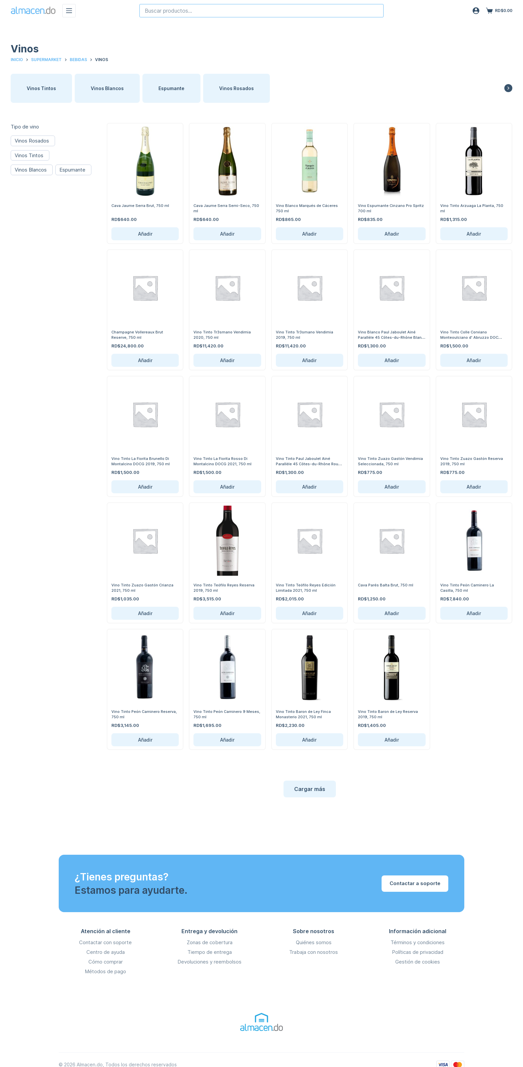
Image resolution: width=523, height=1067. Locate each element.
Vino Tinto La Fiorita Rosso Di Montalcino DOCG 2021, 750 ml (225, 461)
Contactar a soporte (415, 883)
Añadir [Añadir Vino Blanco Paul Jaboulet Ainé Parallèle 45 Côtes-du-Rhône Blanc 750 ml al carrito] (392, 360)
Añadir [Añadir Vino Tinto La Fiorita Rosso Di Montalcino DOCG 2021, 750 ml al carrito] (227, 487)
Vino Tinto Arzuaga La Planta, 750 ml (471, 208)
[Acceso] (476, 10)
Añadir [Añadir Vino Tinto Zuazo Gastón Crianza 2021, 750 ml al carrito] (145, 613)
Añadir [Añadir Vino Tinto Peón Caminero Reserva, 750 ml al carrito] (145, 740)
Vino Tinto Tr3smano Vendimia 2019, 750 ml (307, 334)
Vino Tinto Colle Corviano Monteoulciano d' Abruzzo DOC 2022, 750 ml (473, 337)
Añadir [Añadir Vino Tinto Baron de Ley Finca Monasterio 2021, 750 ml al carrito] (309, 740)
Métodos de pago (105, 971)
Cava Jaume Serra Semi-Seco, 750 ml (224, 208)
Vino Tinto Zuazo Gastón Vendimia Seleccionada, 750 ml (390, 461)
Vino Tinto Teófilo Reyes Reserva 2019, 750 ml (218, 587)
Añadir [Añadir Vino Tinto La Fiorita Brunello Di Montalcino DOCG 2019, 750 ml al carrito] (145, 487)
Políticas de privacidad (417, 952)
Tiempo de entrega (209, 952)
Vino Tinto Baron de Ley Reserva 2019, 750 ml (391, 714)
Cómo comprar (105, 962)
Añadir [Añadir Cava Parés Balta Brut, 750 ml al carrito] (392, 613)
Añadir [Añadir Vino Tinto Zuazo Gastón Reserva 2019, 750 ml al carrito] (474, 487)
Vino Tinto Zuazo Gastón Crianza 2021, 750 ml (137, 587)
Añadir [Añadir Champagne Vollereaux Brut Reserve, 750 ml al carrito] (145, 360)
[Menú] (69, 10)
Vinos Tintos (41, 88)
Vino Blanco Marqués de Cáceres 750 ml (301, 208)
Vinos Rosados (236, 88)
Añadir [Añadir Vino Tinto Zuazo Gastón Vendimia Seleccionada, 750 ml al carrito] (392, 487)
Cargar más (309, 789)
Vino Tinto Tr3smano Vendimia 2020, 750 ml (225, 334)
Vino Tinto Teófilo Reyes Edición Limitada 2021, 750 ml (309, 587)
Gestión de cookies (417, 962)
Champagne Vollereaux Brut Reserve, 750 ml (140, 334)
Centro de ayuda (105, 952)
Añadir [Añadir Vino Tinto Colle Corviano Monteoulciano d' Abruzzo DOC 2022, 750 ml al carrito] (474, 360)
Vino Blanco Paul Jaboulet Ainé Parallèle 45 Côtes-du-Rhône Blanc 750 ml (390, 337)
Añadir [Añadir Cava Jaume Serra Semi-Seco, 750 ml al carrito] (227, 234)
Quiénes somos (314, 942)
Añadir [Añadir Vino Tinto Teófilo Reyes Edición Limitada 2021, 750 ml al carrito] (309, 613)
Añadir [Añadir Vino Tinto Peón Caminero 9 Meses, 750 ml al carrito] (227, 740)
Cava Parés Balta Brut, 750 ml (389, 584)
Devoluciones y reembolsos (209, 962)
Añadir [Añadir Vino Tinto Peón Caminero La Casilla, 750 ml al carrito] (474, 613)
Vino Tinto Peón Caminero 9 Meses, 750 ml (222, 714)
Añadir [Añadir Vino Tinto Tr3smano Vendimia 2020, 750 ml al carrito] (227, 360)
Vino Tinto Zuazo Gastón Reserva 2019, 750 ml (466, 461)
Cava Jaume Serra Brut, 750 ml (143, 205)
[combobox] (261, 10)
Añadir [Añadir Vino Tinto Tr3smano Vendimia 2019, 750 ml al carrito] (309, 360)
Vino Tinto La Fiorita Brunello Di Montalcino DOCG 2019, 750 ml (143, 461)
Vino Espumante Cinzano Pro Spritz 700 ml (388, 208)
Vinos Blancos (107, 88)
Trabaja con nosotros (313, 952)
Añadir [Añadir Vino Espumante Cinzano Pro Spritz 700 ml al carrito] (392, 234)
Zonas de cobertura (209, 942)
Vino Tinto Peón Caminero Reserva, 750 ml (138, 714)
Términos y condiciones (418, 942)
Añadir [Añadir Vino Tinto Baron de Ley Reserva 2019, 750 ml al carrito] (392, 740)
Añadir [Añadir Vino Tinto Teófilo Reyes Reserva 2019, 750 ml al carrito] (227, 613)
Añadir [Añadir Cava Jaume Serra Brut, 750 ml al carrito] (145, 234)
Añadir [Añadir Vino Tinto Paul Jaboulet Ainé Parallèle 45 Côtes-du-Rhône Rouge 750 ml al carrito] (309, 487)
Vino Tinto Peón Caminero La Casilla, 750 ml (470, 587)
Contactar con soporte (105, 942)
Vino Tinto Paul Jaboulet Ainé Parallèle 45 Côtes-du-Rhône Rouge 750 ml (306, 463)
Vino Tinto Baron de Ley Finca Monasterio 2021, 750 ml (306, 714)
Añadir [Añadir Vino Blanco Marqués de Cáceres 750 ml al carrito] (309, 234)
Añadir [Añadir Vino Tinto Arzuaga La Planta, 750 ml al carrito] (474, 234)
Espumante (171, 88)
